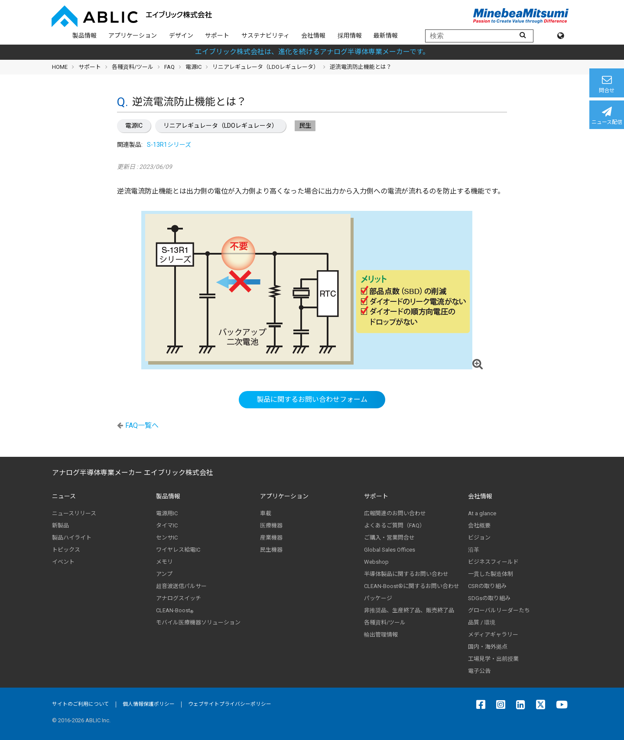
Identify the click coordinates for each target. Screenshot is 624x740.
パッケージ (378, 598)
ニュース (64, 496)
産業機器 (271, 537)
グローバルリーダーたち (499, 610)
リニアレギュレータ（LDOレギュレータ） (220, 125)
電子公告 (479, 671)
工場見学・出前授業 (493, 659)
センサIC (167, 537)
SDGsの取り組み (489, 598)
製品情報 (84, 35)
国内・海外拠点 (487, 646)
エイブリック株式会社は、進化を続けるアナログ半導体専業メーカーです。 (312, 52)
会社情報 (313, 35)
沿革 (473, 549)
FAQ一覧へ (142, 425)
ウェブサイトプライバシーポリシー (229, 704)
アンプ (164, 574)
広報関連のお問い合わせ (395, 513)
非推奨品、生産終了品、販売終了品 (409, 610)
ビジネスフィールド (493, 562)
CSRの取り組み (487, 586)
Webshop (376, 562)
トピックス (66, 549)
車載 (265, 513)
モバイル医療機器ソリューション (198, 622)
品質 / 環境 (481, 622)
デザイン (181, 35)
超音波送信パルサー (181, 586)
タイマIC (167, 525)
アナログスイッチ (178, 598)
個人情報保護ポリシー (149, 704)
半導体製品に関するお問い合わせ (406, 574)
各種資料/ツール (132, 67)
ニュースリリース (74, 513)
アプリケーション (132, 35)
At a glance (482, 513)
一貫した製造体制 (490, 574)
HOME (60, 67)
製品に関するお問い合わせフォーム (312, 399)
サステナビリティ (265, 35)
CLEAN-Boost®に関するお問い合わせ (411, 586)
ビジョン (479, 537)
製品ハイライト (71, 537)
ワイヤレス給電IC (178, 549)
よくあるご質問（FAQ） (394, 525)
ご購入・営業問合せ (389, 537)
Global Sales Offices (389, 549)
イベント (63, 562)
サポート (217, 35)
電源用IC (167, 513)
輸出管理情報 (381, 634)
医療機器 (271, 525)
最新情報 (386, 35)
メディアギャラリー (493, 634)
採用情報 (350, 35)
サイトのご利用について (80, 704)
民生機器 (271, 549)
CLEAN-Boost (174, 610)
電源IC (134, 125)
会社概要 (479, 525)
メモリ (164, 562)
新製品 (60, 525)
